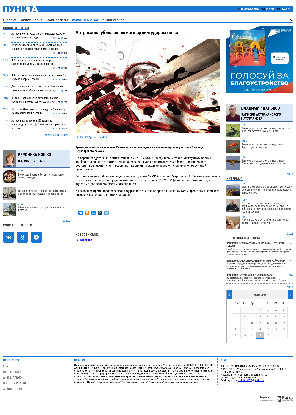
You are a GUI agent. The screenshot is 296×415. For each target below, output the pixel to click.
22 (252, 329)
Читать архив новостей (57, 134)
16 (260, 322)
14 (244, 322)
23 (260, 329)
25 (276, 329)
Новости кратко (85, 20)
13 (236, 322)
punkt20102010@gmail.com (251, 380)
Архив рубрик (113, 20)
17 (268, 322)
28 (244, 335)
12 (284, 316)
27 (236, 335)
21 (244, 329)
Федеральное (31, 20)
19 (284, 322)
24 (268, 329)
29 (252, 335)
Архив (66, 220)
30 (260, 335)
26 (284, 329)
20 (236, 329)
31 (268, 335)
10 (268, 316)
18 (276, 322)
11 (276, 316)
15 (252, 322)
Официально (57, 20)
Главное (9, 20)
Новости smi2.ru (84, 239)
